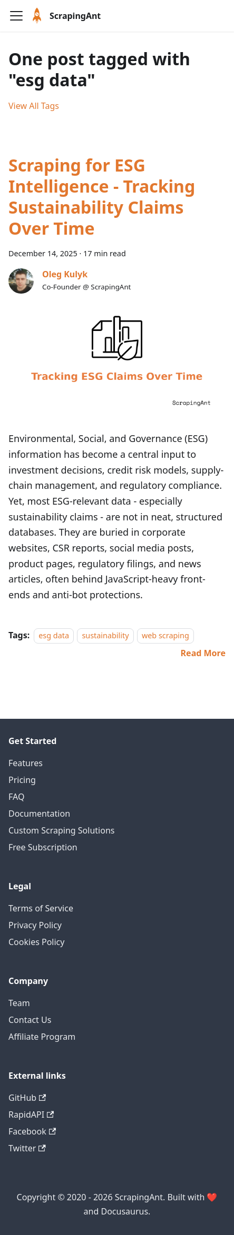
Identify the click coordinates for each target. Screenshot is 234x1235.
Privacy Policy (35, 925)
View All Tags (33, 106)
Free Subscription (42, 847)
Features (25, 763)
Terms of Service (40, 908)
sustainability (105, 635)
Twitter (27, 1148)
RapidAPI (31, 1114)
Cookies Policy (36, 942)
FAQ (16, 796)
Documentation (39, 813)
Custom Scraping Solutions (61, 830)
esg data (53, 635)
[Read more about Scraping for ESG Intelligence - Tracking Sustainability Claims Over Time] (203, 653)
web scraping (165, 635)
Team (19, 1003)
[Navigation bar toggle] (16, 16)
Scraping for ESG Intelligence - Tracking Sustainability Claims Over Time (101, 196)
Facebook (32, 1131)
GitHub (27, 1097)
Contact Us (29, 1020)
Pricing (22, 780)
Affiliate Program (41, 1036)
